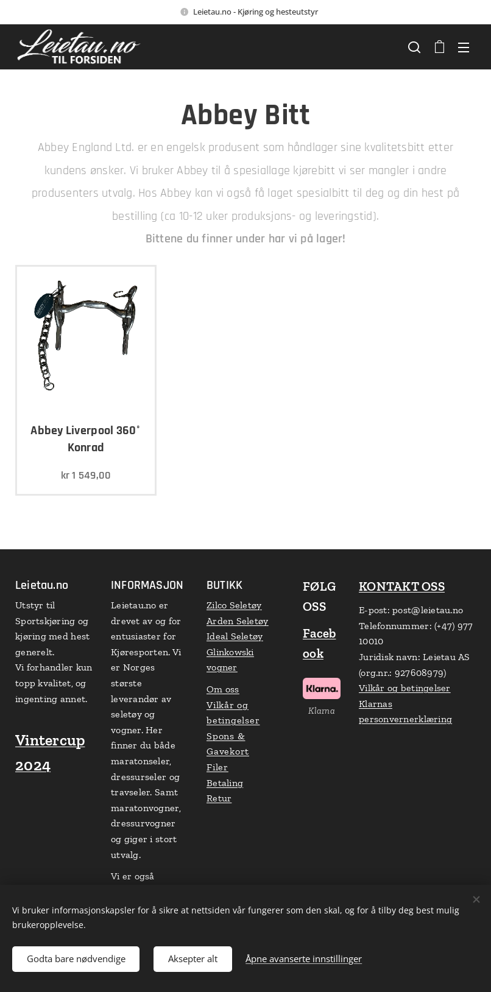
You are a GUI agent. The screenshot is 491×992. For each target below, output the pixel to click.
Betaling (225, 783)
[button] (414, 47)
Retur (219, 798)
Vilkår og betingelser (405, 688)
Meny (463, 47)
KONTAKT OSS (402, 586)
